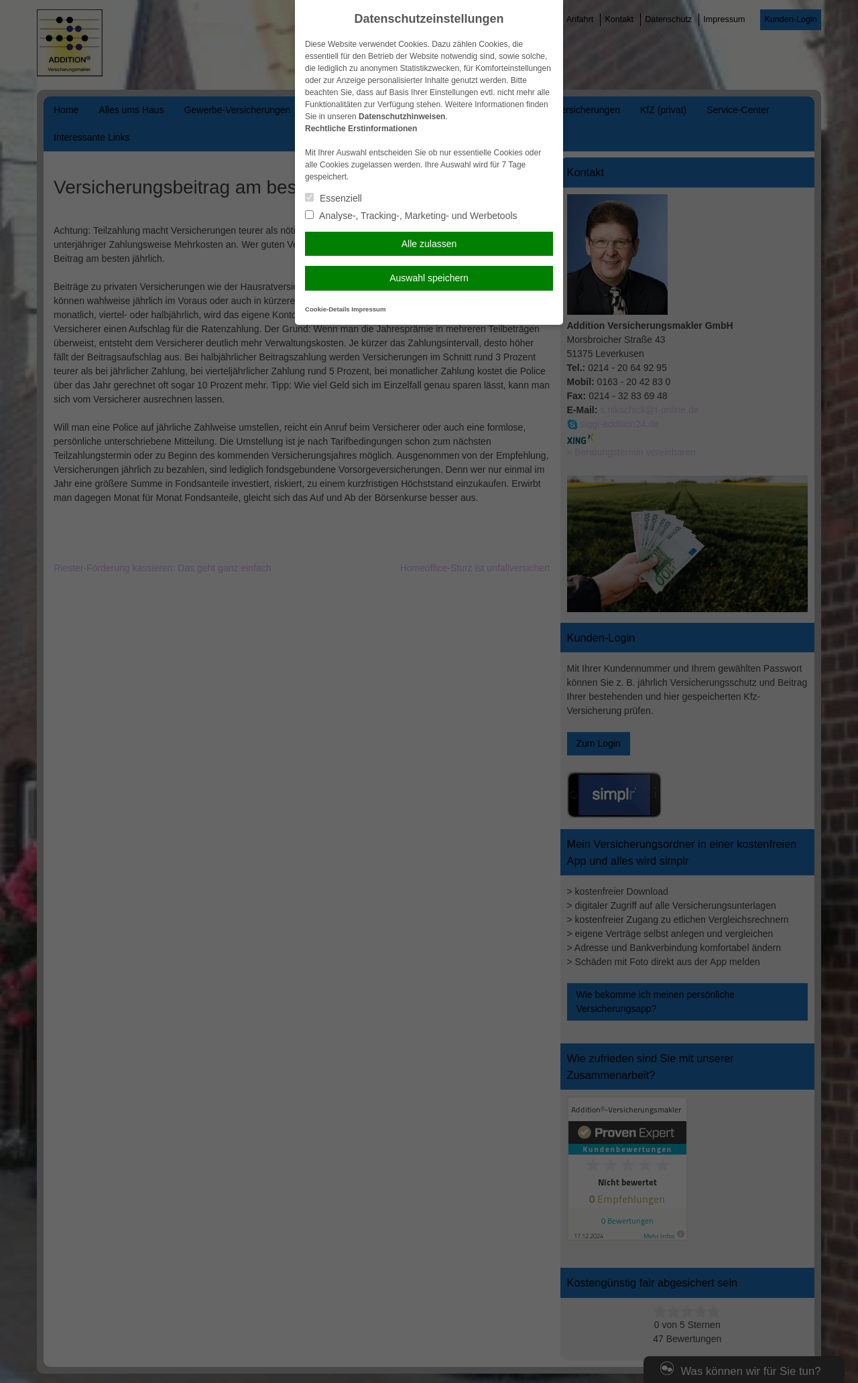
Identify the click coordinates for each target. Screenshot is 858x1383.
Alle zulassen (429, 243)
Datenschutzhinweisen (402, 116)
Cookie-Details (327, 309)
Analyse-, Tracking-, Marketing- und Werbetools (411, 215)
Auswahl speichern (429, 278)
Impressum (368, 309)
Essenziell (333, 198)
